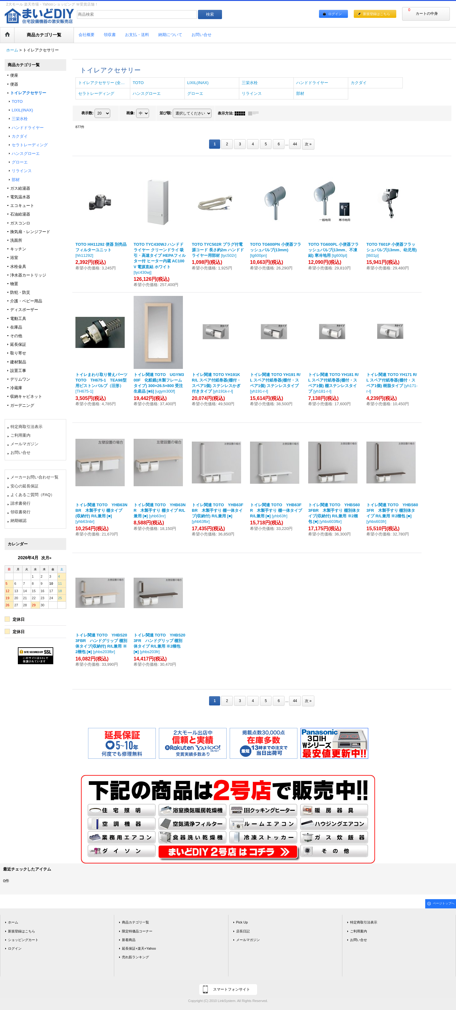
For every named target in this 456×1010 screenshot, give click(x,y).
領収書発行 (20, 512)
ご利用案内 (20, 435)
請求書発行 (20, 503)
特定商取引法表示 (26, 426)
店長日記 (243, 931)
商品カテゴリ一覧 (135, 922)
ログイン (335, 14)
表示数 (87, 113)
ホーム (13, 922)
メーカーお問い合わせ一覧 (34, 477)
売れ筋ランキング (135, 957)
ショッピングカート (23, 940)
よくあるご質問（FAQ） (32, 494)
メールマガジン (24, 444)
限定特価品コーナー (137, 931)
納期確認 (18, 520)
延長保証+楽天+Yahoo (139, 948)
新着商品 (128, 940)
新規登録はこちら (376, 14)
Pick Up (242, 922)
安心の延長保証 (24, 486)
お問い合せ (20, 452)
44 (295, 144)
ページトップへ (443, 903)
